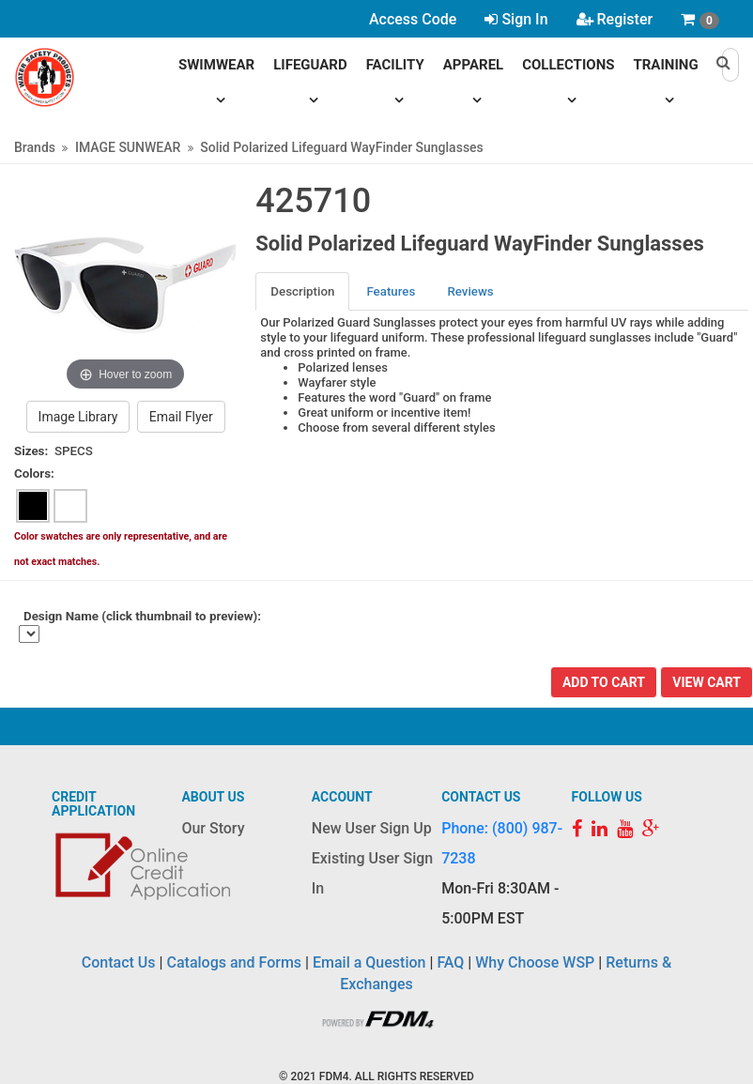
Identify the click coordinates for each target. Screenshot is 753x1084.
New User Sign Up (372, 828)
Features (390, 291)
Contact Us (119, 962)
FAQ (450, 962)
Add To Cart (603, 682)
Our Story (212, 828)
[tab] (303, 291)
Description (302, 291)
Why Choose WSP (534, 962)
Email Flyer (181, 416)
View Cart (706, 682)
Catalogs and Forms (234, 962)
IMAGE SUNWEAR (127, 147)
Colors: (34, 473)
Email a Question (369, 962)
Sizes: (31, 451)
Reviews (470, 291)
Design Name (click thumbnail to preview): (142, 616)
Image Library (78, 416)
